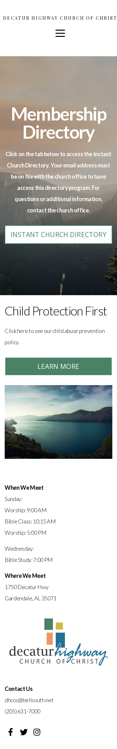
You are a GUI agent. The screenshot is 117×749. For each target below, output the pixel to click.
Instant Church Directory (58, 234)
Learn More (58, 366)
